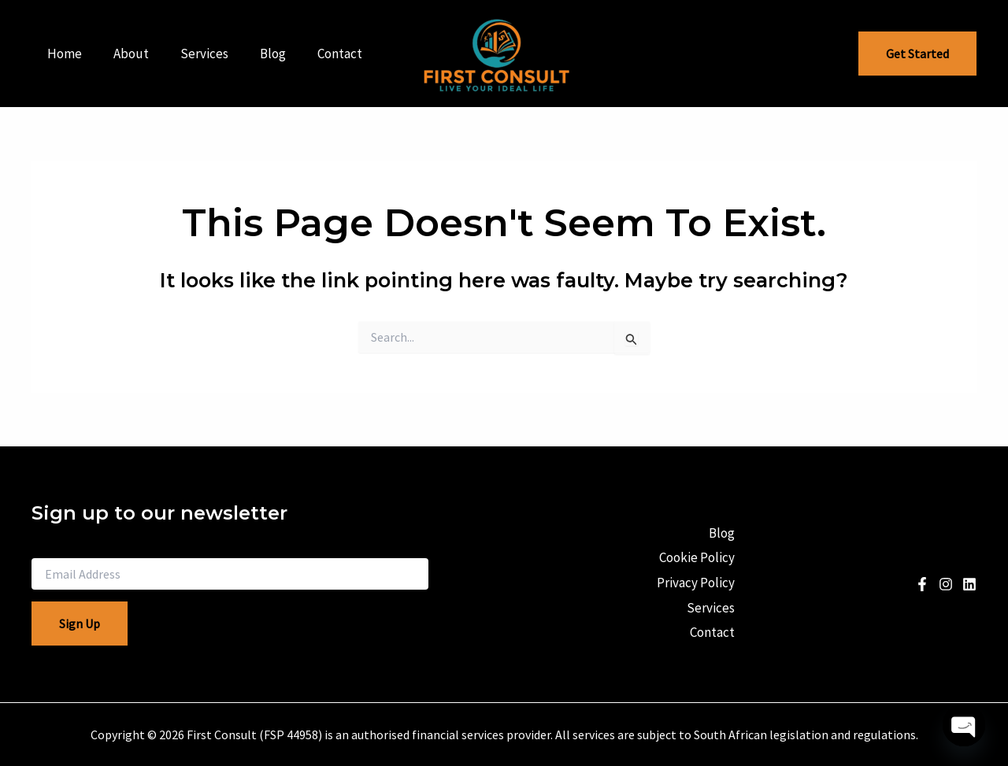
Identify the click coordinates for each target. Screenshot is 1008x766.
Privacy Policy (693, 582)
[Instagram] (946, 584)
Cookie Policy (694, 560)
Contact (318, 53)
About (124, 53)
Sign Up (79, 623)
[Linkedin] (969, 584)
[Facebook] (922, 584)
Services (193, 53)
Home (62, 53)
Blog (256, 53)
